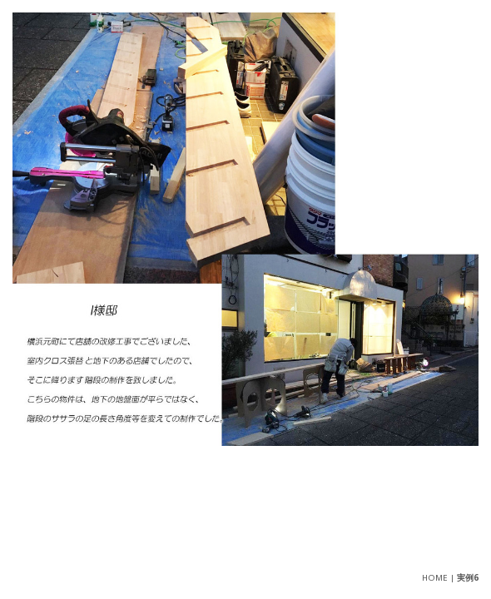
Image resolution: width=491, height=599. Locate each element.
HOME (435, 577)
